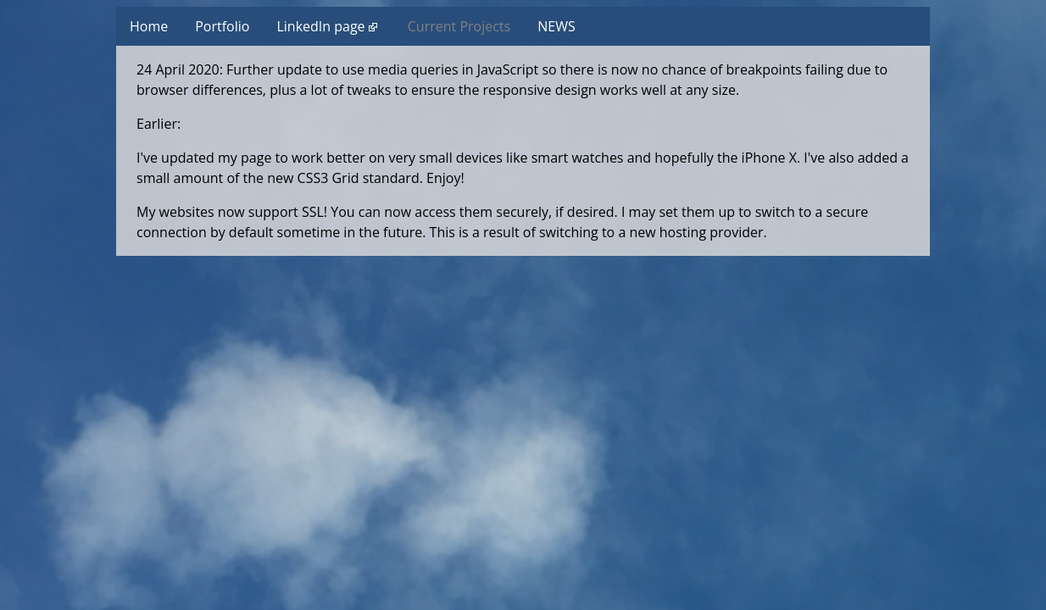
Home (149, 26)
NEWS (556, 26)
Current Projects (459, 26)
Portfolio (222, 26)
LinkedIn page (326, 26)
